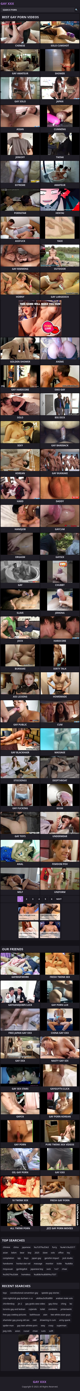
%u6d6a (69, 1263)
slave (45, 1252)
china (16, 1247)
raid (35, 1320)
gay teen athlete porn (27, 1325)
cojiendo (33, 1309)
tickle (59, 1263)
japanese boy (37, 1269)
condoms (52, 1309)
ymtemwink (66, 1309)
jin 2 (20, 1303)
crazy (50, 1325)
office (60, 1252)
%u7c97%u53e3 (41, 1247)
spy (19, 1258)
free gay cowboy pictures (14, 1314)
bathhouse (35, 1314)
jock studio (68, 1258)
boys (26, 1258)
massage (38, 1263)
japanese (26, 1247)
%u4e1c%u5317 (67, 1247)
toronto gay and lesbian (14, 1309)
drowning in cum (48, 1320)
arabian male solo (64, 1298)
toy (68, 1252)
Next (59, 899)
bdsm (14, 1252)
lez (71, 1303)
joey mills (7, 1331)
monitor (49, 1263)
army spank (64, 1320)
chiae (64, 1269)
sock (48, 1269)
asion (17, 1331)
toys (5, 1292)
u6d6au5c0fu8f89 (44, 1298)
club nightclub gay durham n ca (18, 1298)
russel (26, 1331)
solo (53, 1252)
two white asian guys (60, 1314)
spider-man (8, 1325)
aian (45, 1314)
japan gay (36, 1258)
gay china (52, 1303)
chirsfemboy (8, 1303)
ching (63, 1303)
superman (61, 1325)
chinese (6, 1247)
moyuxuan (8, 1269)
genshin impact (51, 1258)
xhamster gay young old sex (16, 1320)
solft (51, 1331)
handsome (8, 1263)
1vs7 (56, 1269)
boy (29, 1252)
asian (5, 1252)
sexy (43, 1325)
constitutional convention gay (24, 1292)
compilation (8, 1258)
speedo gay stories (50, 1292)
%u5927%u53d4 (10, 1274)
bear (22, 1252)
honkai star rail (23, 1263)
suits (43, 1331)
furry (54, 1247)
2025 (37, 1252)
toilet (42, 1309)
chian (35, 1331)
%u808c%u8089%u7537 (45, 1274)
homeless (25, 1274)
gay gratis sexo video (35, 1303)
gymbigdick (21, 1269)
